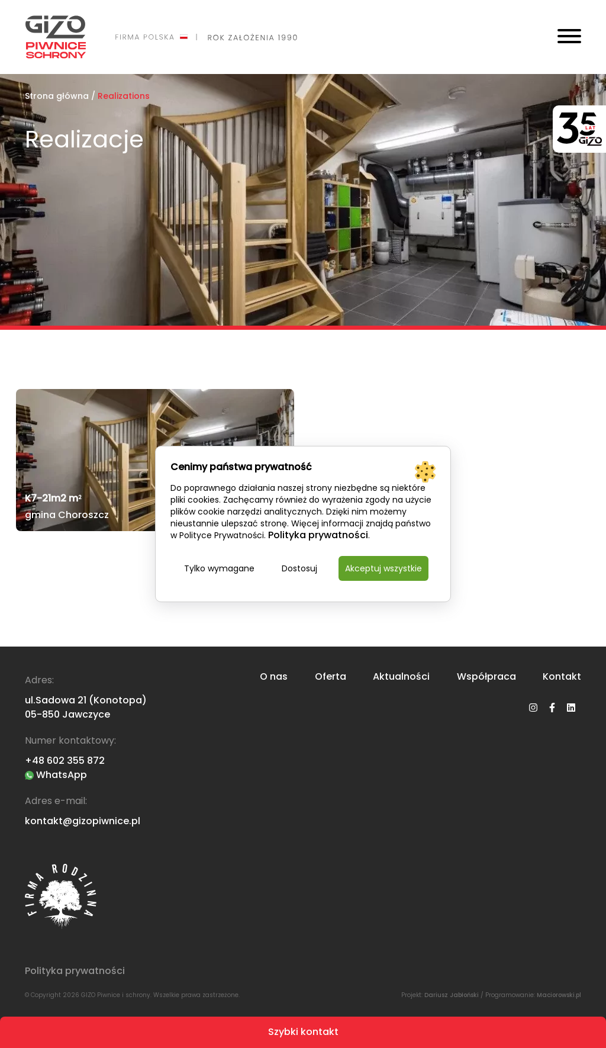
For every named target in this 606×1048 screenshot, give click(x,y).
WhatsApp (56, 775)
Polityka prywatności (75, 971)
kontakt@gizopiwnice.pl (82, 821)
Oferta (330, 676)
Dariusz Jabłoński (451, 995)
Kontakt (562, 676)
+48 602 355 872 (65, 760)
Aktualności (401, 676)
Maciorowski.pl (559, 995)
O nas (274, 676)
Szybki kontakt (303, 1032)
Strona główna (57, 96)
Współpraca (486, 676)
